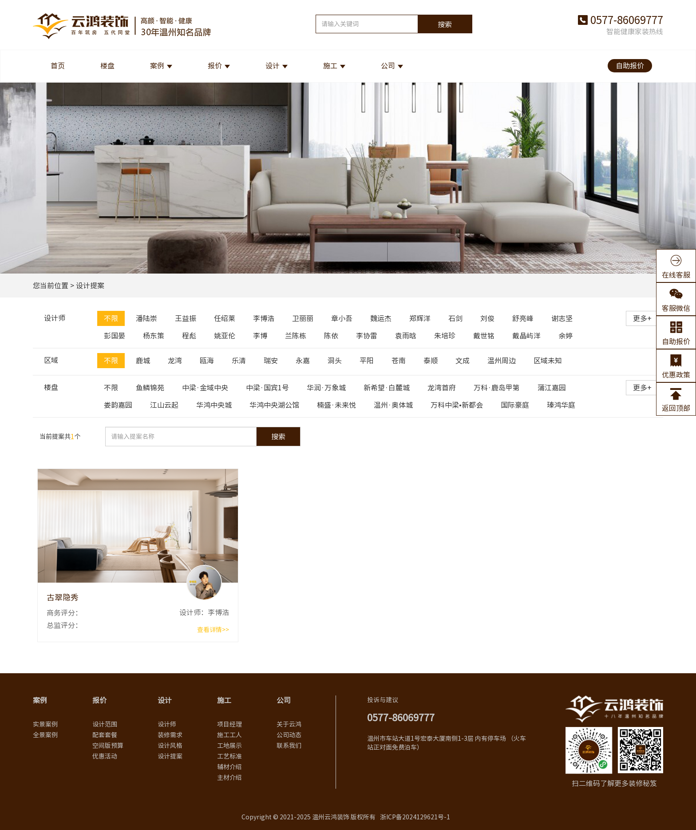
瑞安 (271, 360)
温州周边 (501, 360)
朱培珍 (444, 335)
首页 (58, 65)
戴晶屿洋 (526, 335)
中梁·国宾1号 (267, 387)
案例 (157, 65)
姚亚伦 (224, 335)
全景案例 (45, 735)
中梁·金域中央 (205, 387)
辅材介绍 (229, 767)
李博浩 (263, 318)
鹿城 (143, 360)
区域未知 (548, 360)
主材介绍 (229, 777)
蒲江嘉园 (552, 387)
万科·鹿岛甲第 (497, 387)
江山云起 (164, 405)
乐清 (239, 360)
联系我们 (289, 746)
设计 (272, 65)
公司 (388, 65)
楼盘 (107, 65)
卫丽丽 (302, 318)
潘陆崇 (146, 318)
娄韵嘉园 (118, 405)
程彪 (189, 335)
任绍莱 (224, 318)
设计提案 (170, 756)
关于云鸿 (289, 724)
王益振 (185, 318)
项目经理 (229, 724)
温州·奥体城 (393, 405)
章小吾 (341, 318)
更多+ (642, 318)
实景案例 (45, 724)
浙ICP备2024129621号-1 (415, 817)
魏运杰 (381, 318)
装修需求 (170, 735)
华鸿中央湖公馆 (274, 405)
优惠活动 (104, 756)
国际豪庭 (515, 405)
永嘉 (303, 360)
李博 (260, 335)
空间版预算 (107, 746)
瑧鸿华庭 (561, 405)
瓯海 (207, 360)
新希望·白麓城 (387, 387)
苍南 (399, 360)
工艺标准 (229, 756)
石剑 (455, 318)
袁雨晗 (405, 335)
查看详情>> (213, 630)
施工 (330, 65)
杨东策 (153, 335)
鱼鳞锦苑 (150, 387)
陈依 (331, 335)
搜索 (445, 24)
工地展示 (229, 746)
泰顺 (430, 360)
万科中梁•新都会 (457, 405)
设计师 (167, 724)
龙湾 (175, 360)
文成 (462, 360)
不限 (111, 318)
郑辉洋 (420, 318)
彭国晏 (114, 335)
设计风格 (170, 746)
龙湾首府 (441, 387)
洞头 (335, 360)
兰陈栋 (295, 335)
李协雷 (366, 335)
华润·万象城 (326, 387)
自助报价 (630, 65)
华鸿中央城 (214, 405)
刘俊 (487, 318)
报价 (215, 65)
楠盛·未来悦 (336, 405)
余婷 (565, 335)
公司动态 (289, 735)
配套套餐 (104, 735)
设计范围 (104, 724)
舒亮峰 (523, 318)
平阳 (367, 360)
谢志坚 (562, 318)
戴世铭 (483, 335)
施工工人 (229, 735)
